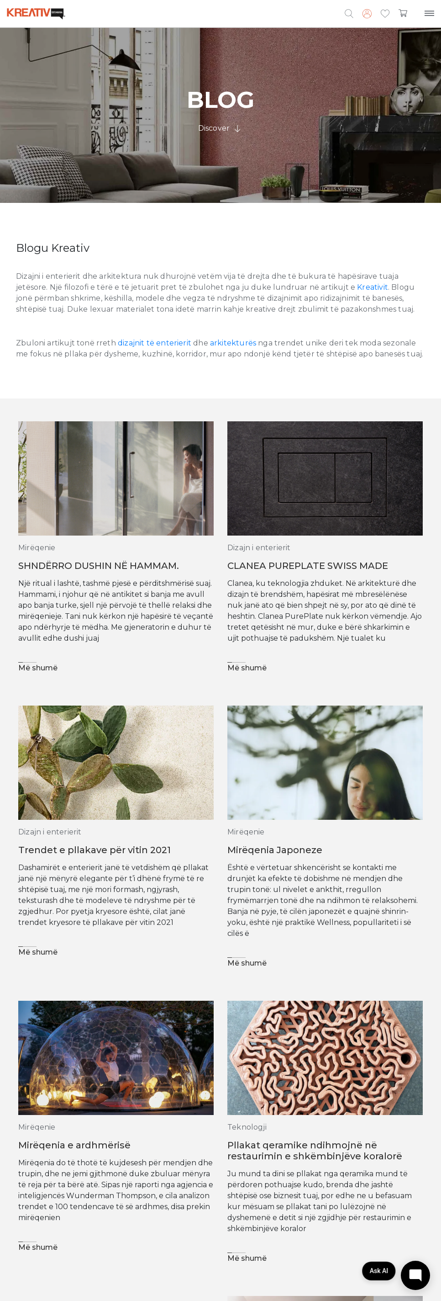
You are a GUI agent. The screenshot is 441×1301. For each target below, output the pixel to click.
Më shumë (38, 668)
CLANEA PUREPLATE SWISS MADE (307, 565)
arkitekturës (233, 343)
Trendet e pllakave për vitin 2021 (94, 849)
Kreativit (372, 287)
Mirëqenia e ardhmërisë (74, 1145)
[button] (385, 14)
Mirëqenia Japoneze (274, 849)
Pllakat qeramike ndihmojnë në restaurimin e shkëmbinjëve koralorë (314, 1151)
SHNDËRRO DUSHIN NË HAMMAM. (98, 565)
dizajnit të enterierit (154, 343)
